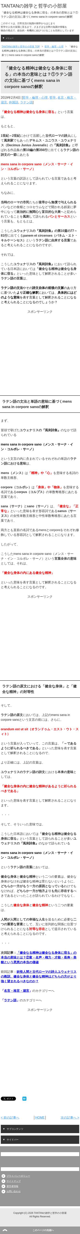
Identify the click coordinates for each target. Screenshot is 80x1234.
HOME (40, 1117)
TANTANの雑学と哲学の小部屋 (34, 6)
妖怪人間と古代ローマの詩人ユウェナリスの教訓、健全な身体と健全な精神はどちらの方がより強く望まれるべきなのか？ (38, 976)
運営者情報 (12, 1186)
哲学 (52, 97)
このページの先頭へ (43, 1230)
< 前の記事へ (10, 1117)
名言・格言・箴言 (16, 990)
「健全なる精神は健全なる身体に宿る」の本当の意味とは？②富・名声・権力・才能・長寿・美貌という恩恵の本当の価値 (38, 957)
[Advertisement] (39, 353)
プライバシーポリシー (18, 1176)
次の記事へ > (70, 1117)
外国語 (13, 102)
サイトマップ (14, 1181)
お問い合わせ (14, 1191)
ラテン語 (26, 102)
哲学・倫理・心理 (35, 97)
